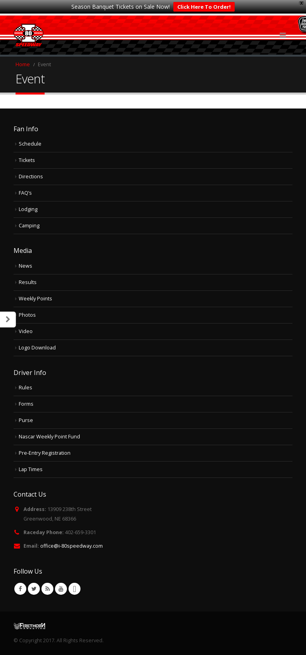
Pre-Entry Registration (45, 453)
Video (26, 331)
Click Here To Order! (204, 6)
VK (74, 589)
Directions (31, 176)
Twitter (34, 589)
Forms (26, 403)
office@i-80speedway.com (71, 546)
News (25, 265)
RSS (47, 589)
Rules (25, 387)
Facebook (20, 589)
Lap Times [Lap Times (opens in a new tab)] (31, 469)
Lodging (28, 209)
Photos (27, 315)
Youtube (61, 589)
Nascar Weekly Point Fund (49, 436)
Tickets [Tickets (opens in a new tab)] (27, 160)
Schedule (30, 143)
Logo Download (37, 347)
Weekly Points (35, 298)
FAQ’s (25, 192)
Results (28, 282)
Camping (29, 225)
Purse (26, 420)
